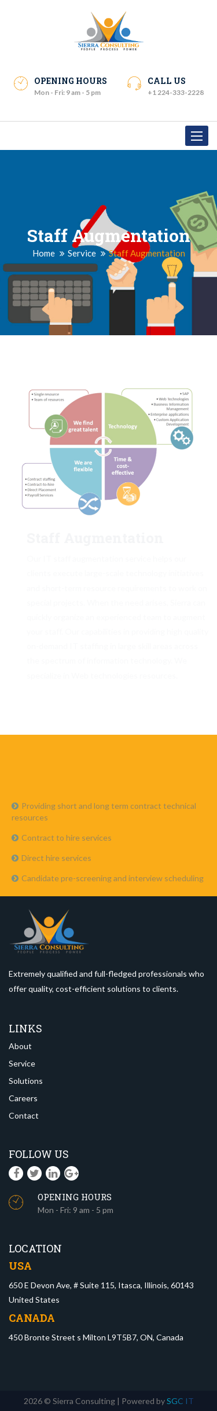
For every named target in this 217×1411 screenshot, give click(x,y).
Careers (23, 1098)
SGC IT (180, 1401)
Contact (24, 1115)
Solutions (26, 1081)
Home (43, 253)
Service (82, 253)
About (20, 1046)
